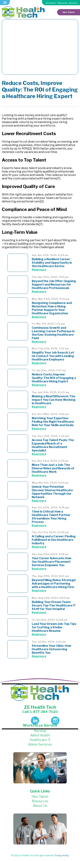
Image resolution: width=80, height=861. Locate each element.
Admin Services (40, 744)
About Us (73, 3)
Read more (39, 269)
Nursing (40, 731)
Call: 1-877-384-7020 (40, 712)
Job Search (51, 3)
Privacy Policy (62, 855)
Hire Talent (68, 12)
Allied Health (40, 735)
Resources (62, 3)
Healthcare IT (40, 740)
